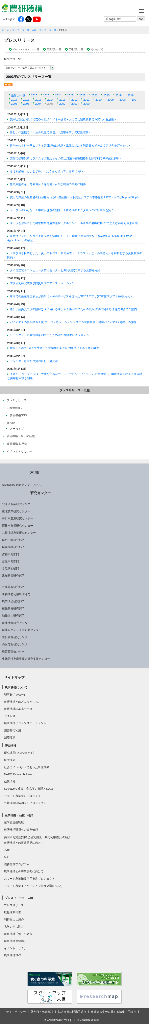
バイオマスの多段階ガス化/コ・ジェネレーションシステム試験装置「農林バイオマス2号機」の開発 (73, 322)
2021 (94, 95)
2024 (58, 95)
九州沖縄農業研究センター (19, 532)
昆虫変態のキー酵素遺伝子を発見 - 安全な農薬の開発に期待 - (49, 184)
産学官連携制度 (14, 822)
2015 (38, 99)
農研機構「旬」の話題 (18, 933)
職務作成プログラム (16, 864)
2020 (106, 95)
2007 (134, 99)
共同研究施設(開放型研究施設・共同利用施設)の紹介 (37, 837)
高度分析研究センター (16, 644)
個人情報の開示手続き (58, 1020)
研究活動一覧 (54, 49)
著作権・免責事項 (42, 1011)
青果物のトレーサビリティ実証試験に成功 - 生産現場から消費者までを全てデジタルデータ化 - (70, 145)
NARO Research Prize (18, 774)
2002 (62, 103)
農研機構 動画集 (14, 941)
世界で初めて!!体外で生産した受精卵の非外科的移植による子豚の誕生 (54, 348)
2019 (118, 95)
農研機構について (16, 687)
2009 (110, 99)
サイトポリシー (16, 1011)
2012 (74, 99)
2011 (86, 99)
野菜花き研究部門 (13, 587)
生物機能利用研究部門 (16, 594)
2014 (50, 99)
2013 (62, 99)
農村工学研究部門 (13, 540)
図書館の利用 (12, 730)
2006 (14, 103)
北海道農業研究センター (17, 504)
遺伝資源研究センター (16, 637)
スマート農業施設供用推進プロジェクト (29, 878)
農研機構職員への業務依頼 (21, 829)
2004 (38, 103)
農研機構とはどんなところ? (22, 701)
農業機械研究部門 (13, 547)
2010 (98, 99)
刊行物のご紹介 (14, 919)
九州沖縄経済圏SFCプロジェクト (25, 803)
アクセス (9, 716)
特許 (7, 857)
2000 (86, 103)
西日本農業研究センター (17, 525)
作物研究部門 (10, 554)
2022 (82, 95)
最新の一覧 (18, 95)
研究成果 (9, 760)
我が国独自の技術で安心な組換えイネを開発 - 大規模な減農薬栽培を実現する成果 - (63, 119)
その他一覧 (97, 49)
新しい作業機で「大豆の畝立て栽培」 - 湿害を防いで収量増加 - (50, 132)
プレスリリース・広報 (24, 30)
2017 (14, 99)
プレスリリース (47, 30)
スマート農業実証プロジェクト (24, 795)
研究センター (40, 493)
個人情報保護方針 (88, 1020)
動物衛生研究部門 (13, 615)
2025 (46, 95)
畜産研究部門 (10, 561)
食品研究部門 (10, 568)
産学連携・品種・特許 (19, 815)
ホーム (5, 30)
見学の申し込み (14, 926)
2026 (34, 95)
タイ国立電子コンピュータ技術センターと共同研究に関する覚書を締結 (55, 270)
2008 (123, 99)
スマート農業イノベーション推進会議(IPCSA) (33, 885)
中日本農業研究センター (17, 518)
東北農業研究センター (16, 511)
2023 (70, 95)
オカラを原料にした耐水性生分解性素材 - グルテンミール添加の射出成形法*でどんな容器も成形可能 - (74, 223)
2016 (26, 99)
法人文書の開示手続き (72, 1011)
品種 (7, 850)
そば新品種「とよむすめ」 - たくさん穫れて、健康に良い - (47, 171)
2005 (26, 103)
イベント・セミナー (16, 948)
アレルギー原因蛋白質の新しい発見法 (34, 361)
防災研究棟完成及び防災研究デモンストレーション (42, 283)
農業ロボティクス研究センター (22, 630)
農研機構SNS (12, 955)
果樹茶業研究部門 (13, 575)
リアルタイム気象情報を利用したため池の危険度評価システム (49, 335)
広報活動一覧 (76, 49)
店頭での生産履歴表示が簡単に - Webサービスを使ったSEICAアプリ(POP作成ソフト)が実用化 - (71, 296)
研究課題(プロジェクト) (19, 752)
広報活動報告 (12, 912)
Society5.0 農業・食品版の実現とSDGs (28, 788)
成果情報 (9, 781)
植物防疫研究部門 (13, 608)
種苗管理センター (13, 651)
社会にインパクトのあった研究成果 (26, 767)
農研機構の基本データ (18, 708)
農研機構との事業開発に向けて (24, 842)
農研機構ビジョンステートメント (25, 723)
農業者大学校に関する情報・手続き (113, 1011)
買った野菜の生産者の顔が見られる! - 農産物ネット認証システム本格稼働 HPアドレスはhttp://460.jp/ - (74, 197)
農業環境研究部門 (13, 601)
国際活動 (9, 737)
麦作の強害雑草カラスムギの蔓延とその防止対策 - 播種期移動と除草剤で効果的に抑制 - (65, 158)
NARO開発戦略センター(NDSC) (22, 484)
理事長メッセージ (15, 694)
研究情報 (10, 745)
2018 (130, 95)
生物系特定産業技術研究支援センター (26, 658)
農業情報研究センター (16, 622)
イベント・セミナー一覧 (26, 49)
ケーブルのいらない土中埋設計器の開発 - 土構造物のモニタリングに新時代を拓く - (63, 210)
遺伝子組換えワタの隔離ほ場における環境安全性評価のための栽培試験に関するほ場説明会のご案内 (73, 309)
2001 (74, 103)
